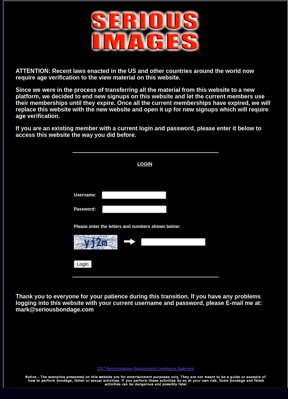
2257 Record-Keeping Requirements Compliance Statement (145, 369)
